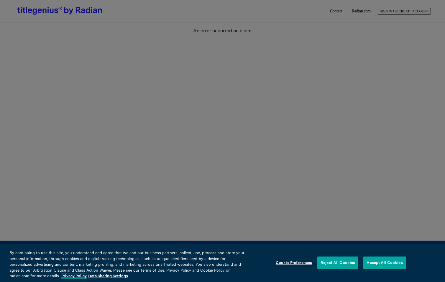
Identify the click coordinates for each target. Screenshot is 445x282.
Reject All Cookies (338, 262)
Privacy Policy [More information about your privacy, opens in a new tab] (74, 276)
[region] (222, 263)
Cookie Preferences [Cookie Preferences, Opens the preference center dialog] (294, 262)
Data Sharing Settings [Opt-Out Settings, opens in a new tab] (108, 276)
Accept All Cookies (385, 262)
